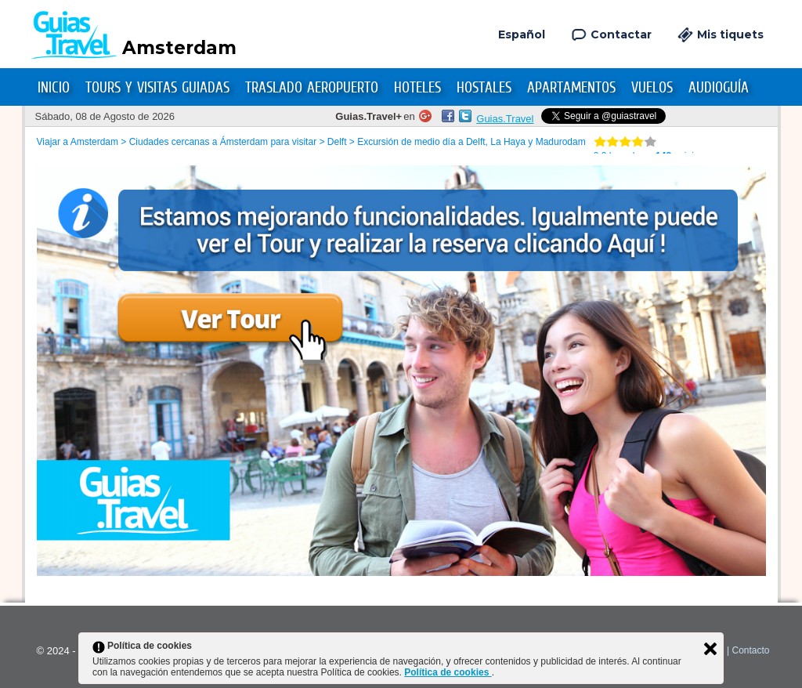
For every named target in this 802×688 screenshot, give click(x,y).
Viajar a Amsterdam (78, 141)
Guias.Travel (504, 119)
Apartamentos (571, 87)
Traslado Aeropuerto (311, 87)
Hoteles (417, 87)
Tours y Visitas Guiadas (157, 87)
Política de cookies (447, 672)
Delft (337, 141)
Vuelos (652, 87)
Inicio (54, 87)
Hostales (484, 87)
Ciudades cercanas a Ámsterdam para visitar (222, 141)
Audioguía (718, 87)
